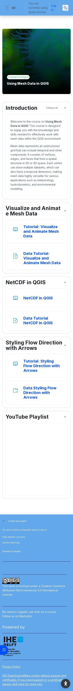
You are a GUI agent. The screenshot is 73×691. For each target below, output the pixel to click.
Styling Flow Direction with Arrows (34, 345)
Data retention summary (13, 537)
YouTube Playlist (27, 417)
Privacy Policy (11, 666)
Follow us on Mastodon (17, 616)
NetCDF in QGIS (26, 282)
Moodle (17, 551)
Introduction (21, 108)
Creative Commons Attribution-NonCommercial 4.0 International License (33, 590)
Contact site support (17, 521)
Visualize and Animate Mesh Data (33, 211)
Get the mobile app (11, 542)
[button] (15, 7)
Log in (53, 7)
